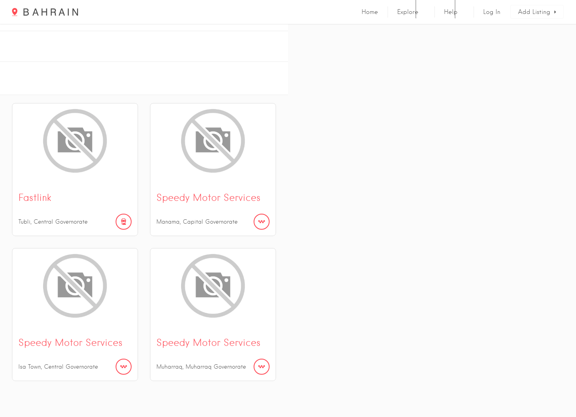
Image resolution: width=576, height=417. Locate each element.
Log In (491, 12)
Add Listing (534, 12)
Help (451, 12)
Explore (407, 12)
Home (370, 12)
